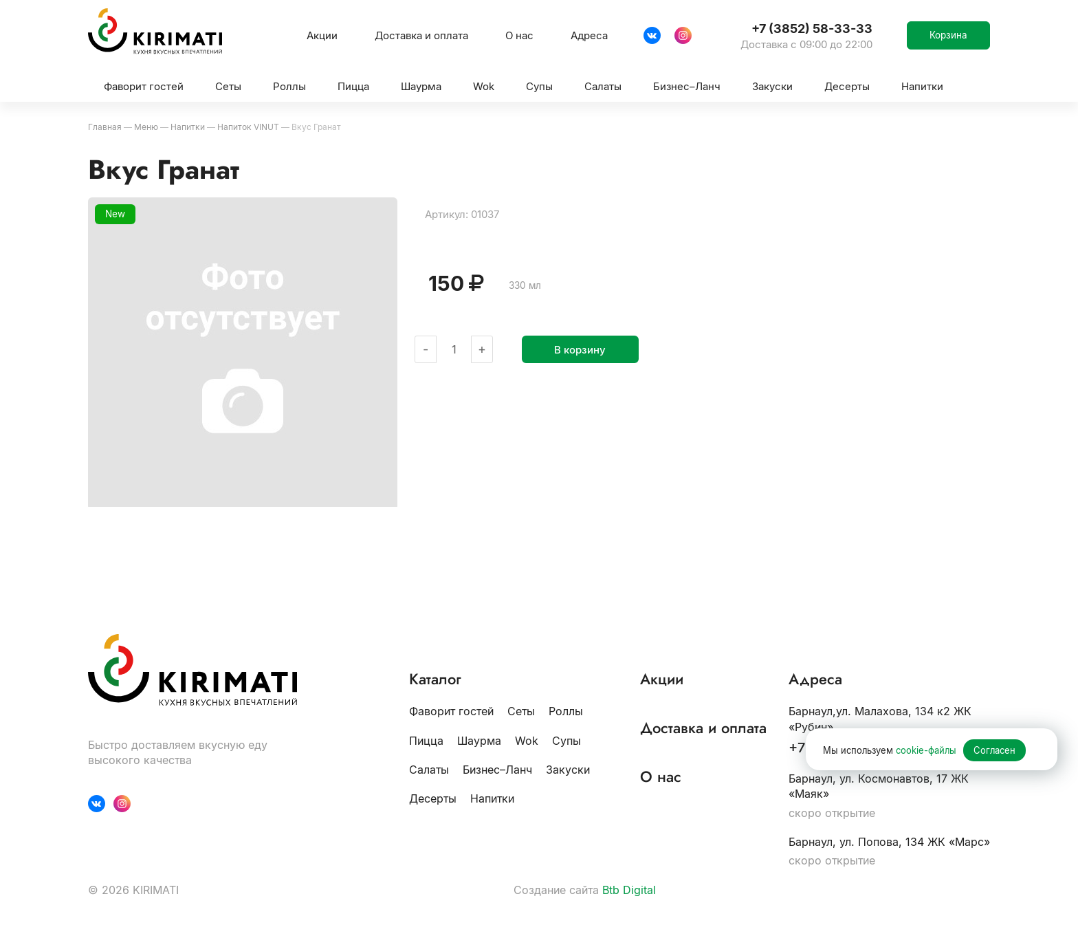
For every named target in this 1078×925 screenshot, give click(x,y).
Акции (322, 35)
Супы (566, 741)
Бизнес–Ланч (497, 769)
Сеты (521, 711)
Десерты (432, 798)
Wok (526, 741)
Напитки (492, 798)
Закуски (568, 769)
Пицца (426, 741)
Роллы (566, 711)
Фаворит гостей (451, 711)
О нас (519, 35)
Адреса (589, 35)
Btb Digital (629, 890)
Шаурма (479, 741)
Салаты (429, 769)
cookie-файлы (926, 750)
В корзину (580, 349)
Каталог (435, 679)
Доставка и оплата (421, 35)
